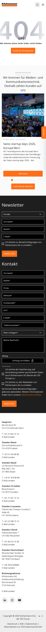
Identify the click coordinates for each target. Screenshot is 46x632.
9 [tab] (31, 180)
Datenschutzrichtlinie (31, 394)
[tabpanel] (23, 135)
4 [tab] (19, 180)
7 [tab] (26, 180)
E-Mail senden (8, 437)
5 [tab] (21, 180)
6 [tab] (24, 180)
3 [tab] (16, 180)
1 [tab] (12, 180)
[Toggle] (43, 4)
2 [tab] (14, 180)
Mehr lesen (23, 173)
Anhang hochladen (23, 360)
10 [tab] (34, 180)
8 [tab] (29, 180)
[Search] (37, 4)
